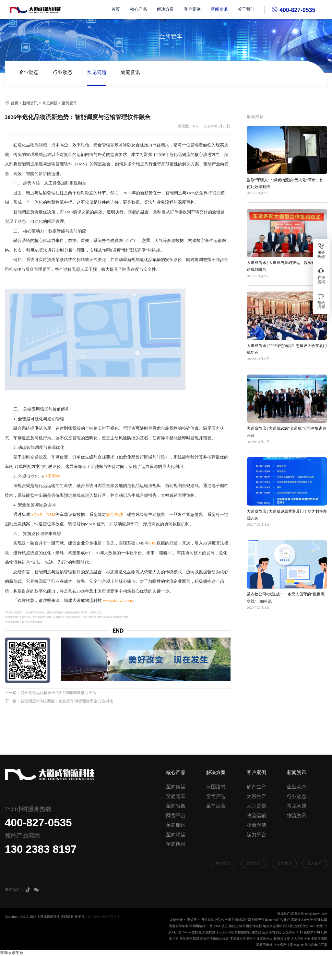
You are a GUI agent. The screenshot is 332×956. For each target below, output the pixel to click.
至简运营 (216, 805)
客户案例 (192, 9)
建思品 (256, 932)
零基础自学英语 (241, 938)
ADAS (36, 514)
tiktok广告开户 (279, 920)
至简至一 (193, 920)
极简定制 (235, 926)
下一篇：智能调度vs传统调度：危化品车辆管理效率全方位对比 (59, 701)
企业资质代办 (263, 938)
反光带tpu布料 (292, 932)
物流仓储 (256, 825)
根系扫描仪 (282, 938)
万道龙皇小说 (210, 920)
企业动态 (29, 72)
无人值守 (315, 863)
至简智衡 (175, 805)
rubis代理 (316, 926)
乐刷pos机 (226, 932)
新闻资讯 (219, 9)
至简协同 (175, 844)
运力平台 (256, 834)
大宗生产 (256, 796)
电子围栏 (51, 476)
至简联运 (175, 834)
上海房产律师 (283, 945)
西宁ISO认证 (218, 926)
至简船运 (175, 825)
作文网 (226, 920)
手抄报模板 (242, 932)
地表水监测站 (272, 926)
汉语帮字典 (260, 920)
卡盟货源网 (319, 938)
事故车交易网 (189, 938)
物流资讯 (130, 72)
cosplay (298, 945)
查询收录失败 (11, 952)
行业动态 (62, 72)
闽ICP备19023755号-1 (103, 916)
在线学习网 (312, 932)
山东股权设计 (209, 932)
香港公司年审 (178, 926)
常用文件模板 (252, 926)
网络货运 (223, 863)
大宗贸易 (256, 805)
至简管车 (69, 103)
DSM (50, 514)
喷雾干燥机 (264, 945)
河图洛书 (216, 786)
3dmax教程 (190, 932)
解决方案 (165, 9)
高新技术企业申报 (304, 920)
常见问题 (96, 72)
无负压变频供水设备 (214, 938)
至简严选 (216, 796)
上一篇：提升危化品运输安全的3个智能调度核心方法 (50, 692)
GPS (153, 543)
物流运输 (256, 815)
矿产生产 (256, 786)
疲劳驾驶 (114, 514)
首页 (116, 9)
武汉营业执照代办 (296, 926)
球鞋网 (322, 920)
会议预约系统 (271, 932)
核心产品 (138, 9)
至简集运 (175, 786)
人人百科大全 (300, 938)
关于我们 (246, 9)
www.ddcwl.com (117, 600)
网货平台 (175, 815)
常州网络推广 (199, 926)
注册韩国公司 (241, 920)
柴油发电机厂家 (315, 945)
